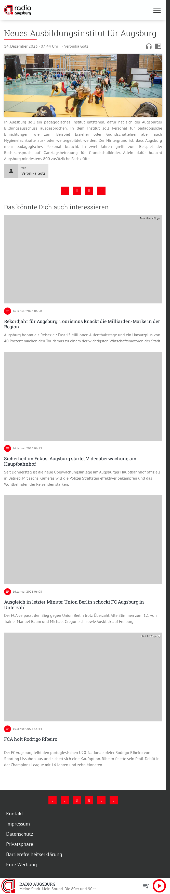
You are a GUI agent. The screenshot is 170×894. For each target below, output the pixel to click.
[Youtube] (77, 800)
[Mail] (89, 800)
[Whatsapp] (114, 800)
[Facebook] (52, 800)
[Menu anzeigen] (157, 10)
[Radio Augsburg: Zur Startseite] (43, 10)
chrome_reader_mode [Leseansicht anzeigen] (158, 46)
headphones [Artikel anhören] (148, 46)
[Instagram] (65, 800)
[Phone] (101, 800)
